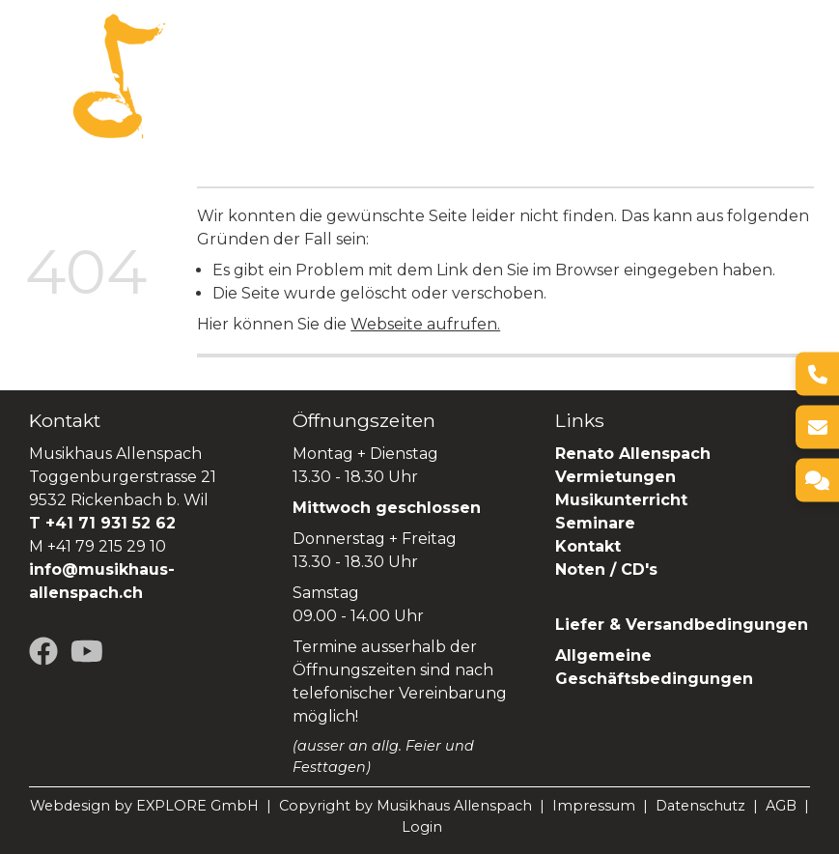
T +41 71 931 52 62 (102, 523)
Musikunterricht (621, 500)
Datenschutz (700, 805)
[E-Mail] (817, 427)
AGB (781, 805)
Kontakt (588, 546)
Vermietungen (539, 63)
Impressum (593, 805)
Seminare (228, 88)
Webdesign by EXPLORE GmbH (144, 805)
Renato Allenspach (363, 88)
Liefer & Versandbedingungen (681, 624)
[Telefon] (817, 374)
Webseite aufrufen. (425, 324)
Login (422, 827)
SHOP (482, 88)
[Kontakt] (817, 480)
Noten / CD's (608, 569)
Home (213, 63)
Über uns (291, 63)
